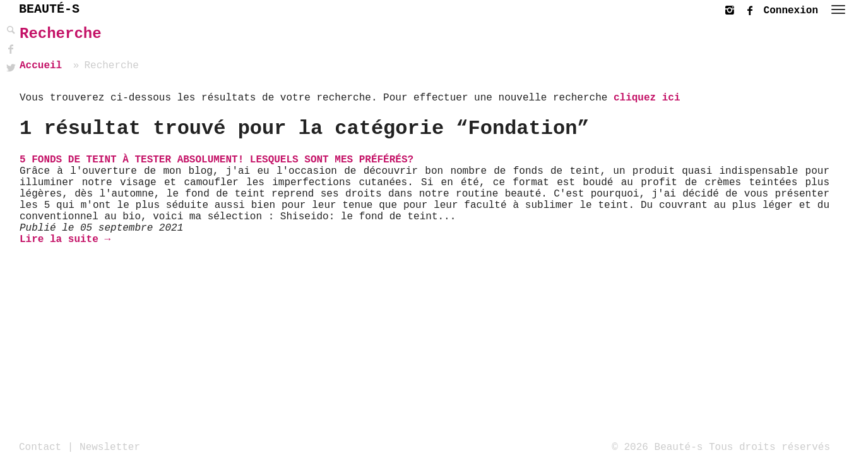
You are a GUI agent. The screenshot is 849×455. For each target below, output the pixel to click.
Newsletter (110, 446)
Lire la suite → (65, 239)
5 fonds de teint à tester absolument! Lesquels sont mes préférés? (216, 160)
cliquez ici (647, 98)
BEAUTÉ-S (49, 9)
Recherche (61, 33)
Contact (40, 446)
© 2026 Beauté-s (657, 446)
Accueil (41, 65)
